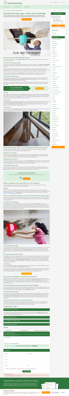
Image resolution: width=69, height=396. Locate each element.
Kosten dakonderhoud (56, 87)
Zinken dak (54, 68)
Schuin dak (54, 102)
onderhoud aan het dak (24, 96)
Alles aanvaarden (46, 392)
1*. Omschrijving (7, 337)
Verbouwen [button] (7, 7)
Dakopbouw (54, 129)
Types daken (54, 45)
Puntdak (53, 62)
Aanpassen (63, 392)
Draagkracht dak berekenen (57, 66)
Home (51, 2)
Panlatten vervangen (55, 77)
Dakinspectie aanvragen (26, 273)
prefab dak (54, 83)
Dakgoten (53, 112)
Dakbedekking (54, 144)
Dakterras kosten (55, 133)
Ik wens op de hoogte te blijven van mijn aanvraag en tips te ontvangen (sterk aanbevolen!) (20, 368)
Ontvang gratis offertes (26, 19)
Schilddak (53, 64)
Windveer (53, 41)
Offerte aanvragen (26, 371)
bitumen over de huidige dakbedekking (10, 193)
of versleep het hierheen (23, 345)
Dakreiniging (54, 127)
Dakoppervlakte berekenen (56, 91)
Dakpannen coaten (55, 119)
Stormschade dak (55, 89)
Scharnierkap (54, 104)
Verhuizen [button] (27, 7)
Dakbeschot (54, 100)
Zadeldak (53, 81)
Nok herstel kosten (55, 121)
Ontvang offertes (27, 178)
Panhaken (54, 58)
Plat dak (53, 98)
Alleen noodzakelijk (55, 392)
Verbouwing (55, 2)
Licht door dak (54, 131)
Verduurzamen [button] (17, 7)
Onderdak (53, 106)
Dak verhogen (54, 123)
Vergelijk (58, 25)
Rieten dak (54, 142)
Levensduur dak (55, 85)
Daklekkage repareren (56, 35)
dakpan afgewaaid (42, 95)
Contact (63, 2)
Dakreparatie (54, 47)
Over (60, 2)
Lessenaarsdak (54, 79)
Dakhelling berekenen (56, 108)
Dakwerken (8, 10)
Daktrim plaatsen (55, 43)
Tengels (53, 70)
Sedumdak (54, 110)
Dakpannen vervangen (56, 140)
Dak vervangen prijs (55, 125)
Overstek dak (54, 56)
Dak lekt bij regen (19, 10)
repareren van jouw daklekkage (31, 247)
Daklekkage (13, 10)
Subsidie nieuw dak (55, 60)
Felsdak (53, 49)
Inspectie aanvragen (39, 88)
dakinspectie (15, 204)
